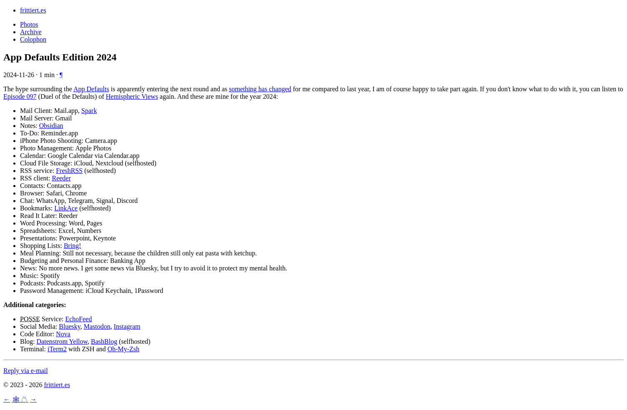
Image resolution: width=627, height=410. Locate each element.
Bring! (72, 245)
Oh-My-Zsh (123, 348)
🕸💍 (20, 399)
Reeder (61, 178)
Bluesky (69, 326)
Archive (31, 31)
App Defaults (91, 88)
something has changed (260, 88)
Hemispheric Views (132, 96)
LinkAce (66, 208)
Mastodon (97, 326)
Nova (63, 334)
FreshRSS (69, 170)
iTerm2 (57, 348)
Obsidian (51, 125)
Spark (89, 110)
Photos (29, 24)
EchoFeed (78, 318)
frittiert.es (33, 10)
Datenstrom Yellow (62, 341)
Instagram (127, 326)
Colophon (33, 39)
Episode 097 (20, 96)
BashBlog (104, 341)
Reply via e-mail (25, 370)
